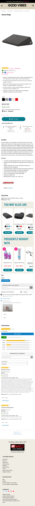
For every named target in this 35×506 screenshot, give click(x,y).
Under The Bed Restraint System (31, 263)
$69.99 (31, 266)
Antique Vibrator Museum (9, 496)
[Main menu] (2, 5)
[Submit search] (31, 287)
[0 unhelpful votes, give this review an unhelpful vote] (6, 398)
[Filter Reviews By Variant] (14, 364)
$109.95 (8, 229)
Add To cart (13, 119)
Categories (4, 11)
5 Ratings (11, 68)
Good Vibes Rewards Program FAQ (11, 500)
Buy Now (7, 232)
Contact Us (5, 462)
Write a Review (17, 68)
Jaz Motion (7, 224)
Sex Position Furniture (18, 11)
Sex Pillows (27, 11)
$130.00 (31, 229)
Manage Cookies (6, 472)
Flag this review (5, 400)
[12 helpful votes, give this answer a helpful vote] (5, 314)
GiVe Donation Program (8, 497)
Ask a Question (5, 74)
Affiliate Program (6, 494)
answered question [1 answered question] (10, 72)
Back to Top (17, 433)
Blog (4, 479)
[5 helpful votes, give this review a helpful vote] (3, 398)
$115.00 (19, 229)
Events (4, 481)
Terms (4, 468)
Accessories (10, 11)
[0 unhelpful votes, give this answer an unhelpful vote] (4, 317)
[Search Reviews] (17, 357)
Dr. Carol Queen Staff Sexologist (10, 484)
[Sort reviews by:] (14, 362)
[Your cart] (32, 6)
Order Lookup (6, 464)
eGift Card (5, 459)
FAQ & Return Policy (7, 470)
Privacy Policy (6, 467)
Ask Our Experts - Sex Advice (10, 482)
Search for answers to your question (11, 285)
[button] (3, 99)
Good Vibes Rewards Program (10, 499)
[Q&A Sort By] (28, 292)
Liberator (10, 188)
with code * (17, 1)
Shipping (5, 465)
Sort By (21, 292)
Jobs (4, 502)
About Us (5, 461)
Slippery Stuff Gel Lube (19, 262)
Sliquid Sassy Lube (8, 262)
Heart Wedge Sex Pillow (19, 224)
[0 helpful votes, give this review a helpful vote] (3, 422)
